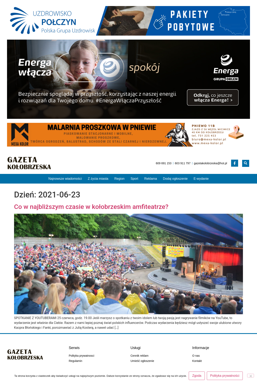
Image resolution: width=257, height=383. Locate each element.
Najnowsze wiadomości (65, 178)
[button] (245, 163)
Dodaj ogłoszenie (175, 178)
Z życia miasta (98, 178)
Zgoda (196, 375)
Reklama (150, 178)
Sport (134, 178)
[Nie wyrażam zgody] (250, 375)
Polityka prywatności (224, 375)
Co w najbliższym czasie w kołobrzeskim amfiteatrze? (91, 206)
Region (119, 178)
